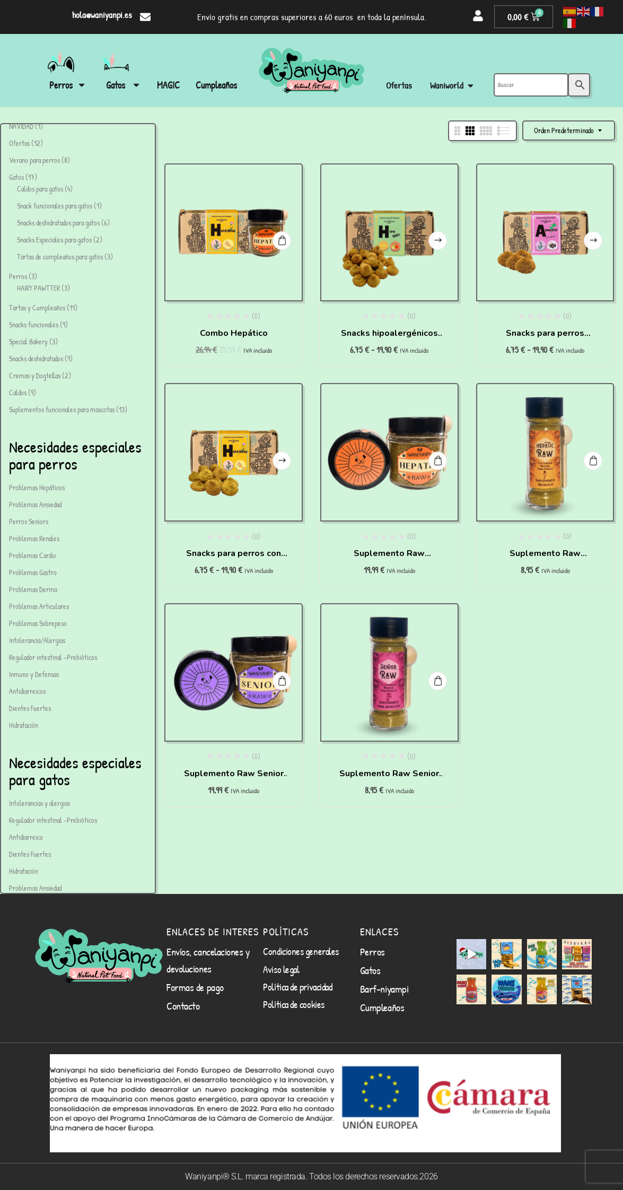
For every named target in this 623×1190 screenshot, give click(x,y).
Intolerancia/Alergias (37, 640)
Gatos (370, 970)
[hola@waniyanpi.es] (145, 17)
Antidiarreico (26, 837)
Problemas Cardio (32, 555)
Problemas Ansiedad (35, 504)
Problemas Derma (33, 589)
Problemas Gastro (33, 572)
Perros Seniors (28, 521)
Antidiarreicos (27, 691)
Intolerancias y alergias (39, 803)
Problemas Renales (34, 538)
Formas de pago (195, 987)
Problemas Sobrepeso (38, 623)
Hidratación (23, 725)
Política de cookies (293, 1004)
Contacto (182, 1005)
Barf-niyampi (384, 988)
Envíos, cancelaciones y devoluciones (208, 960)
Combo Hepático (234, 333)
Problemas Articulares (39, 606)
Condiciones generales (301, 951)
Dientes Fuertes (30, 708)
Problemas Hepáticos (37, 487)
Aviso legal (281, 969)
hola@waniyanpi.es (102, 14)
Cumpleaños (382, 1007)
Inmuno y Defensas (34, 674)
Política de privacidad (297, 987)
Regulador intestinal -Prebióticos (53, 657)
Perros (372, 951)
